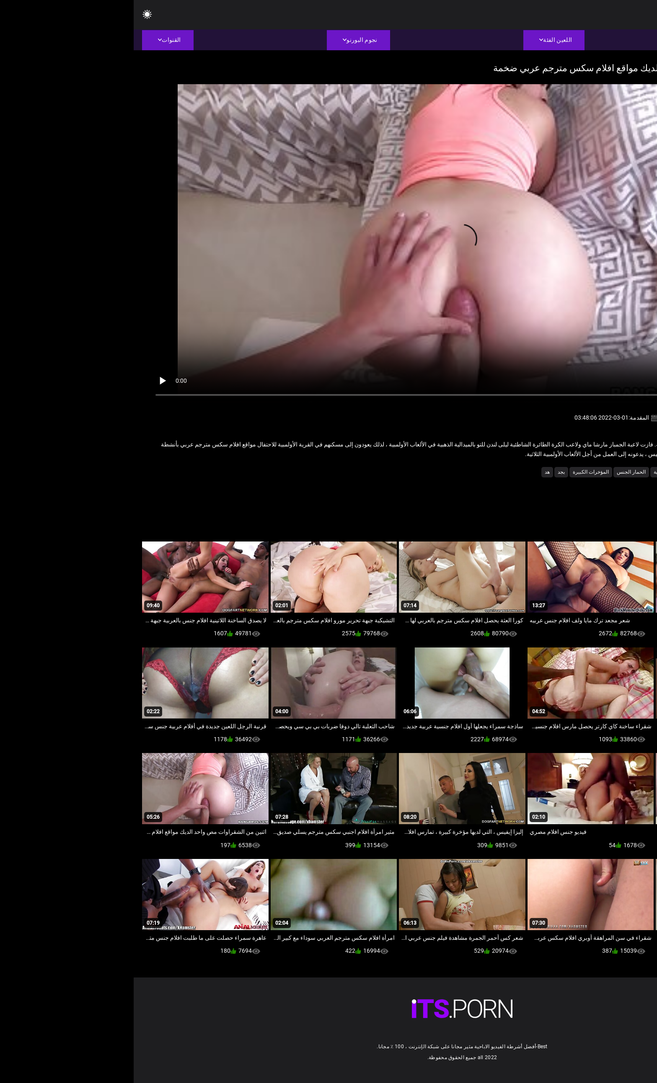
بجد (427, 472)
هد (413, 472)
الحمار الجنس (497, 472)
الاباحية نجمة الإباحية (540, 472)
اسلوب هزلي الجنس (590, 472)
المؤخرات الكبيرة (457, 472)
